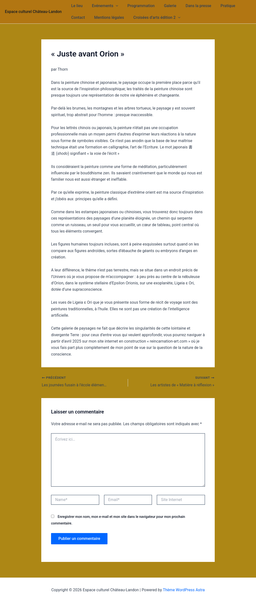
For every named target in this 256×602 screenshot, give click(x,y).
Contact (77, 17)
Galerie (165, 5)
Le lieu (76, 5)
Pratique (220, 5)
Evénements (103, 6)
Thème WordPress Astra (184, 589)
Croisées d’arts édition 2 (153, 17)
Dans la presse (192, 5)
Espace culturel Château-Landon (33, 11)
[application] (113, 6)
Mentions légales (107, 17)
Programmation (137, 5)
